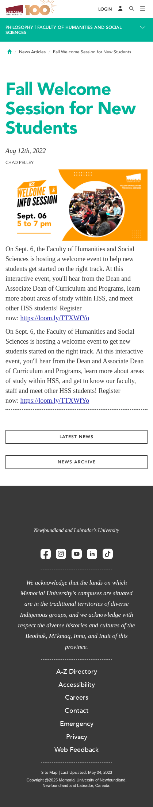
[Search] (132, 9)
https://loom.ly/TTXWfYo (54, 318)
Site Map (49, 772)
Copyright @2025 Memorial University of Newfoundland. (76, 780)
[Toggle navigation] (143, 9)
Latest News (76, 436)
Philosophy (19, 27)
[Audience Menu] (120, 9)
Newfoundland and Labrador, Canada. (77, 785)
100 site (42, 9)
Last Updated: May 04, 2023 (86, 772)
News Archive (77, 461)
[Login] (105, 9)
